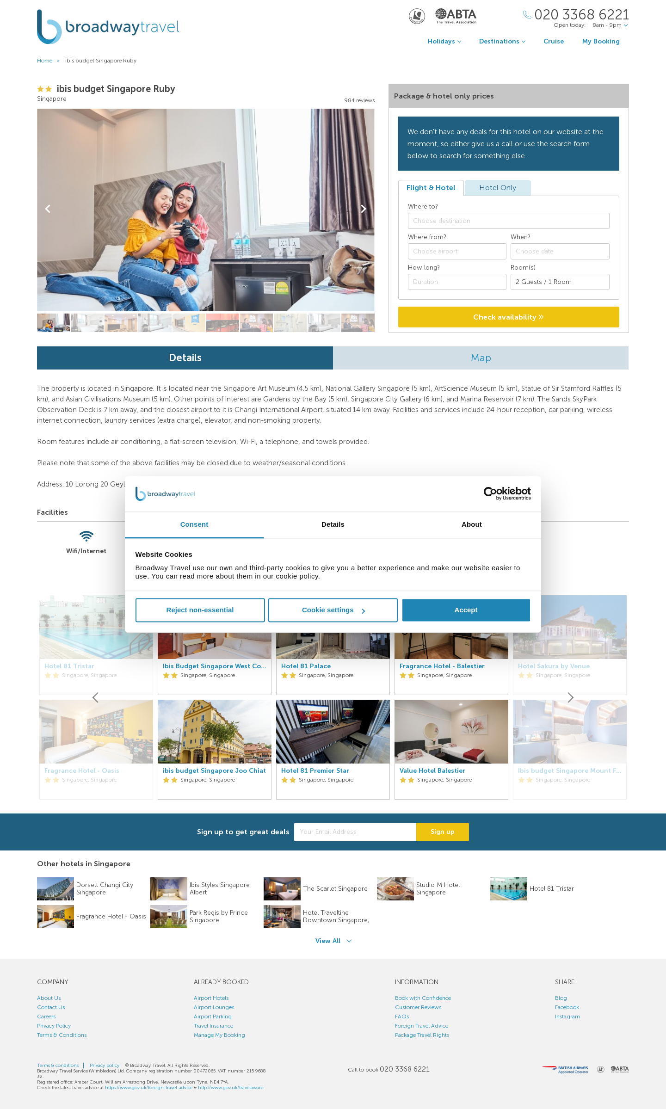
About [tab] (472, 524)
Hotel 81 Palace (306, 666)
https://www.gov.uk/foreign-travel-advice (148, 1088)
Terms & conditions (58, 1065)
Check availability (508, 317)
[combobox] (509, 221)
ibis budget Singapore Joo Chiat (214, 771)
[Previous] (96, 697)
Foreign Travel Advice (421, 1026)
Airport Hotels (211, 998)
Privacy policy (104, 1065)
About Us (49, 998)
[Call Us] (576, 15)
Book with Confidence (423, 998)
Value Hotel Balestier (432, 771)
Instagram (567, 1016)
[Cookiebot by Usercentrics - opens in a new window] (490, 494)
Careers (46, 1016)
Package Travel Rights (422, 1035)
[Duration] (457, 282)
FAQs (402, 1016)
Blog (561, 998)
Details (185, 357)
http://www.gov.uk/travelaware (230, 1088)
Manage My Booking (219, 1035)
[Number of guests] (560, 282)
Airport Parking (213, 1016)
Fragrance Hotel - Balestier (442, 666)
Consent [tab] (194, 524)
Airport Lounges (214, 1007)
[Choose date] (560, 251)
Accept (465, 610)
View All (327, 941)
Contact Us (51, 1007)
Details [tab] (333, 524)
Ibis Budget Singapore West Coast (214, 666)
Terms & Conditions (61, 1035)
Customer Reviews (418, 1007)
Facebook (567, 1007)
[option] (214, 697)
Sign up (443, 832)
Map (481, 357)
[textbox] (513, 221)
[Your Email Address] (355, 832)
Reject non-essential (200, 610)
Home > (50, 60)
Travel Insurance (213, 1026)
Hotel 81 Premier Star (315, 771)
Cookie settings (333, 610)
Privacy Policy (54, 1026)
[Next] (570, 697)
